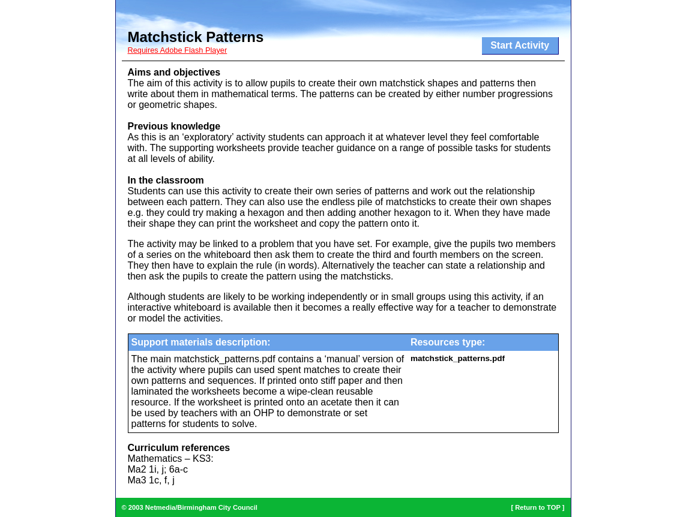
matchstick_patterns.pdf (458, 358)
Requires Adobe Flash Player (177, 50)
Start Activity (519, 45)
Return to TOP (537, 507)
